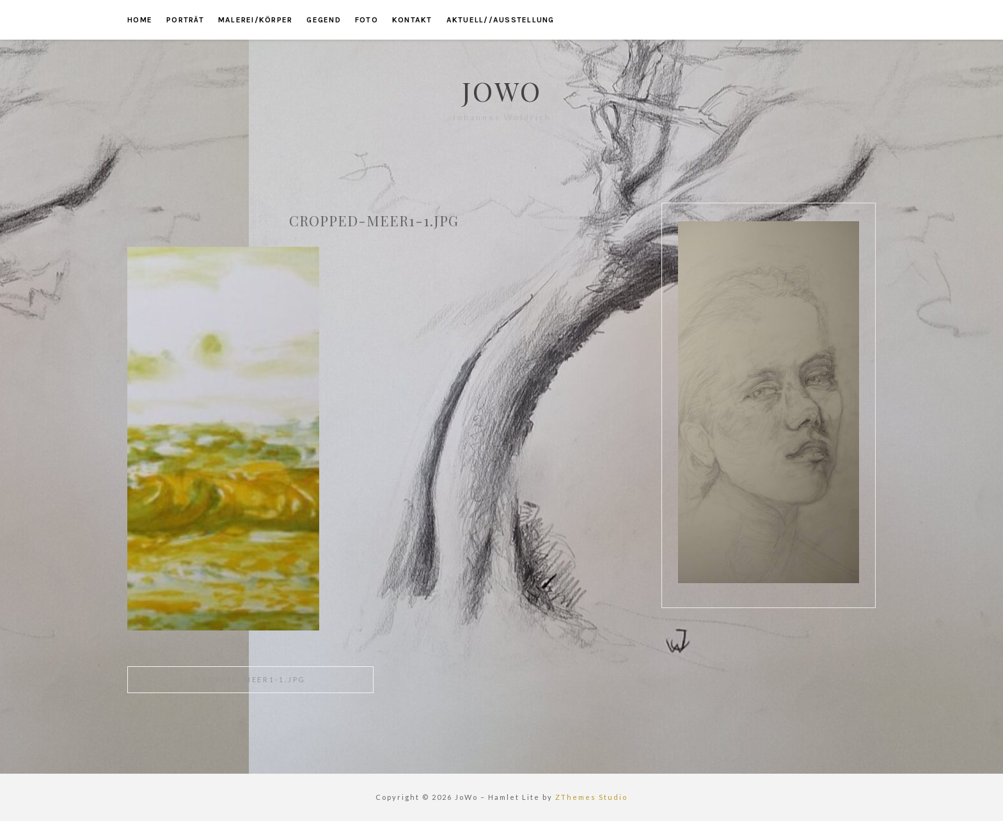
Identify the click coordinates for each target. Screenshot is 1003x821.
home (139, 19)
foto (366, 19)
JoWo (502, 91)
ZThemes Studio (591, 797)
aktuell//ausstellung (500, 19)
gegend (323, 19)
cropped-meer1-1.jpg (250, 679)
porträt (185, 19)
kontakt (412, 19)
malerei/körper (255, 19)
